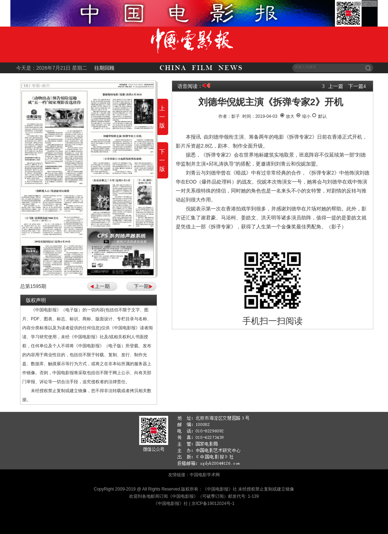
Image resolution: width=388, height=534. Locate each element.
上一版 (162, 117)
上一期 (102, 286)
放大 (287, 116)
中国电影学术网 (205, 474)
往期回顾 (104, 68)
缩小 (303, 116)
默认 (319, 116)
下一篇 (355, 86)
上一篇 (335, 86)
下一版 (162, 160)
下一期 (141, 286)
